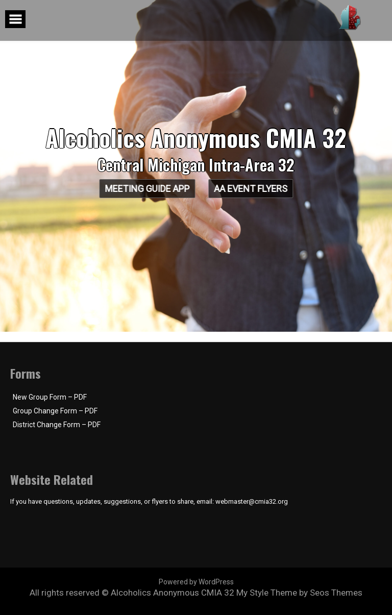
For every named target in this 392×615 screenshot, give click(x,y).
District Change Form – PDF (57, 425)
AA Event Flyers (252, 188)
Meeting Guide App (145, 188)
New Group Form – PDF (50, 397)
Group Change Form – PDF (55, 411)
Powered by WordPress (196, 582)
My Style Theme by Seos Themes (299, 592)
